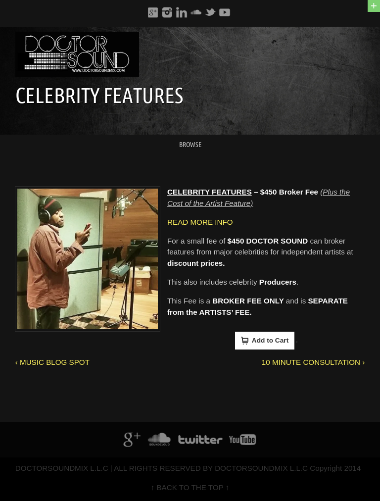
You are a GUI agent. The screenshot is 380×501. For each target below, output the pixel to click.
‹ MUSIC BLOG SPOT (52, 362)
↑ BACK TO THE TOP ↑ (190, 487)
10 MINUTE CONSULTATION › (313, 362)
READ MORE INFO (200, 222)
